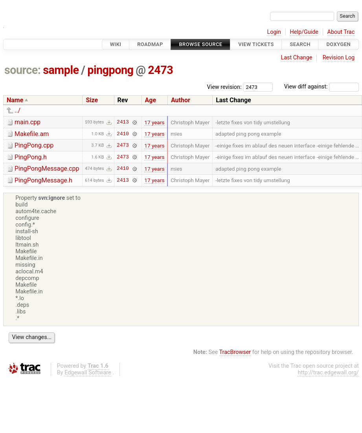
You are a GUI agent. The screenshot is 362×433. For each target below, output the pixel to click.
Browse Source (200, 44)
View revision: (224, 86)
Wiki (115, 44)
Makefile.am (32, 134)
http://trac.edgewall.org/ (328, 372)
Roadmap (150, 44)
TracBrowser (235, 352)
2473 (160, 70)
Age (150, 100)
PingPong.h (31, 157)
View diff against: (321, 86)
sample (61, 70)
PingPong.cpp (34, 145)
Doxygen (338, 44)
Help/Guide (304, 32)
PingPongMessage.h (43, 180)
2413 (123, 122)
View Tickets (256, 44)
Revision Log (339, 57)
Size (92, 100)
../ (17, 110)
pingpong (110, 70)
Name (15, 100)
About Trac (341, 32)
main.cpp (27, 122)
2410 (123, 133)
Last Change (296, 57)
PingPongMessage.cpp (47, 168)
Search (300, 44)
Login (274, 32)
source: (22, 70)
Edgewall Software (87, 372)
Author (180, 100)
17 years (154, 122)
